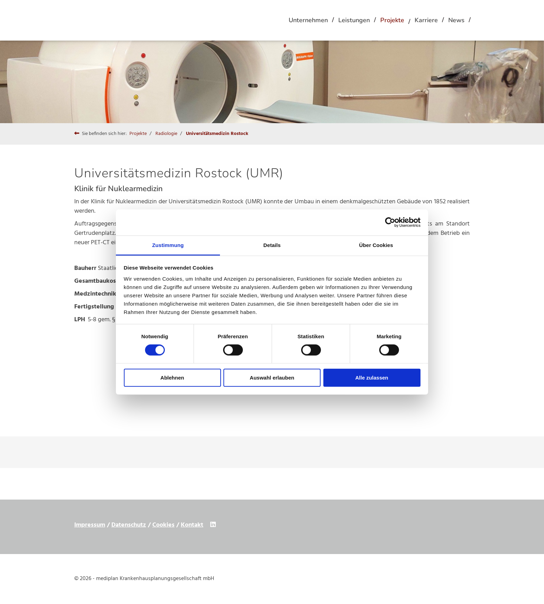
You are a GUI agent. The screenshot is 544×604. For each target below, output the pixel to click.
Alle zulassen (371, 378)
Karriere (426, 20)
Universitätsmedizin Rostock (217, 134)
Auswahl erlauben (272, 378)
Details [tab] (272, 245)
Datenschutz (128, 525)
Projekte (392, 20)
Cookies (163, 525)
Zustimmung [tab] (168, 245)
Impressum (89, 525)
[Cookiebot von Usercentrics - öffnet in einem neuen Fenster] (390, 222)
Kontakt (192, 525)
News (456, 20)
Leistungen (354, 20)
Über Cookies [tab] (376, 245)
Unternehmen (308, 20)
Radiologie (166, 134)
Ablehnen (172, 378)
